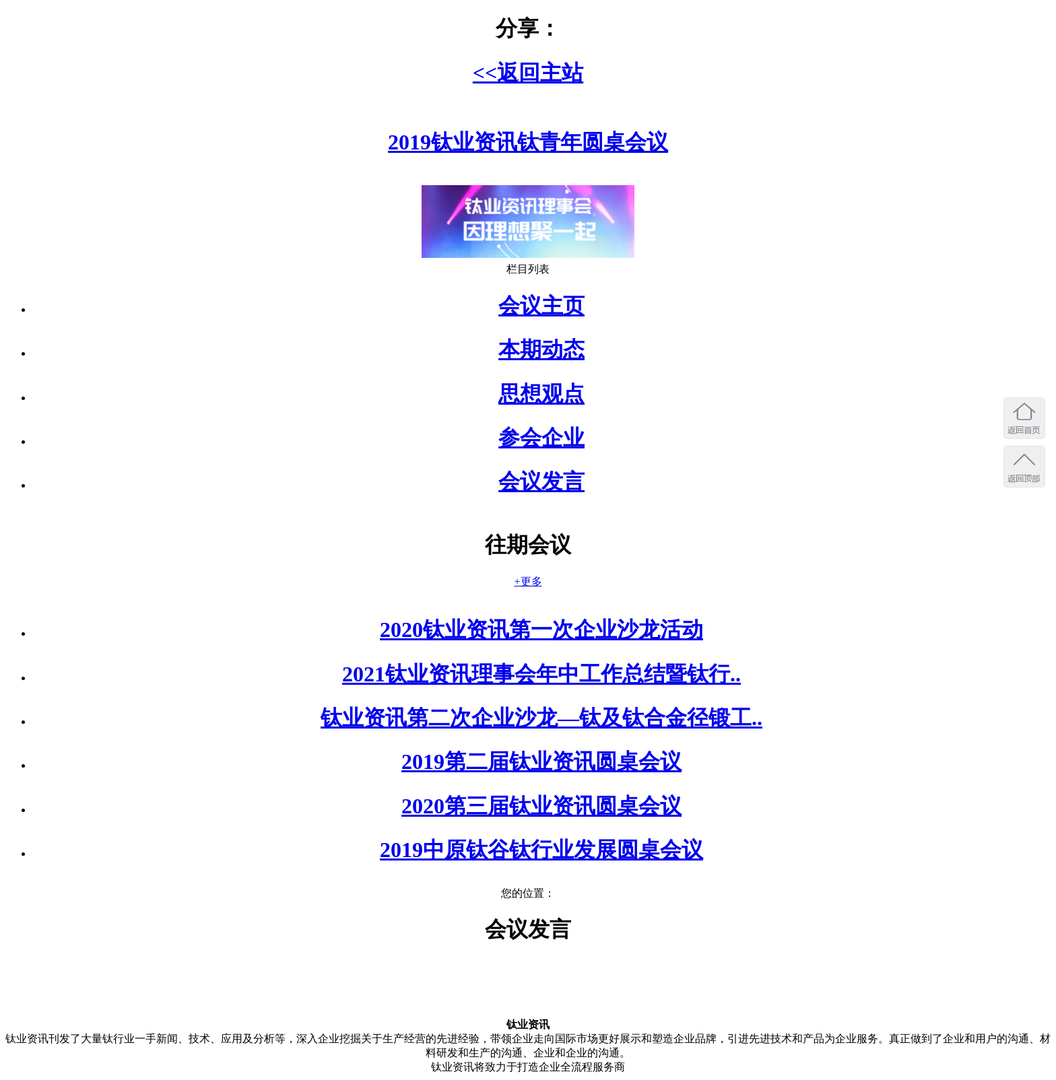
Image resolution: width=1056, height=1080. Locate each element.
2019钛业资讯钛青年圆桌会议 (528, 142)
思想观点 (541, 394)
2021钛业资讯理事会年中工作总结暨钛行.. (541, 674)
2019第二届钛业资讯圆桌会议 (541, 761)
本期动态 (541, 349)
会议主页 (541, 306)
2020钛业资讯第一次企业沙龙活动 (541, 629)
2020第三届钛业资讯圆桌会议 (541, 806)
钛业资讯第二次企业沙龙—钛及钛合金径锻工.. (541, 718)
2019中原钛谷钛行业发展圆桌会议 (541, 850)
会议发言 (541, 481)
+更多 (527, 581)
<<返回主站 (528, 73)
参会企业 (541, 438)
